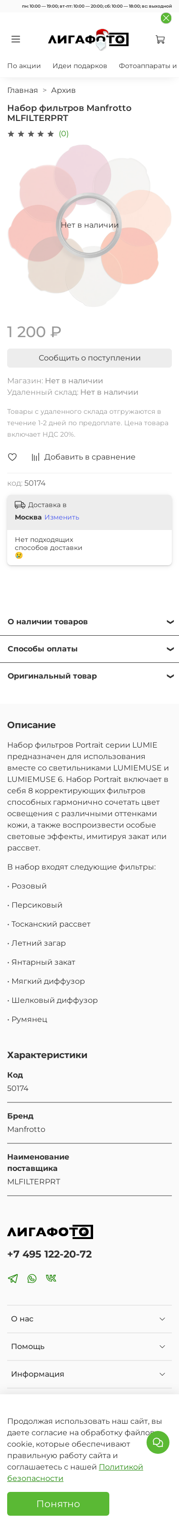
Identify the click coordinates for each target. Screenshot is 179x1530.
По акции (24, 65)
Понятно (58, 1504)
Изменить (61, 517)
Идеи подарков (80, 65)
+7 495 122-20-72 (49, 1254)
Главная (22, 90)
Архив (63, 90)
